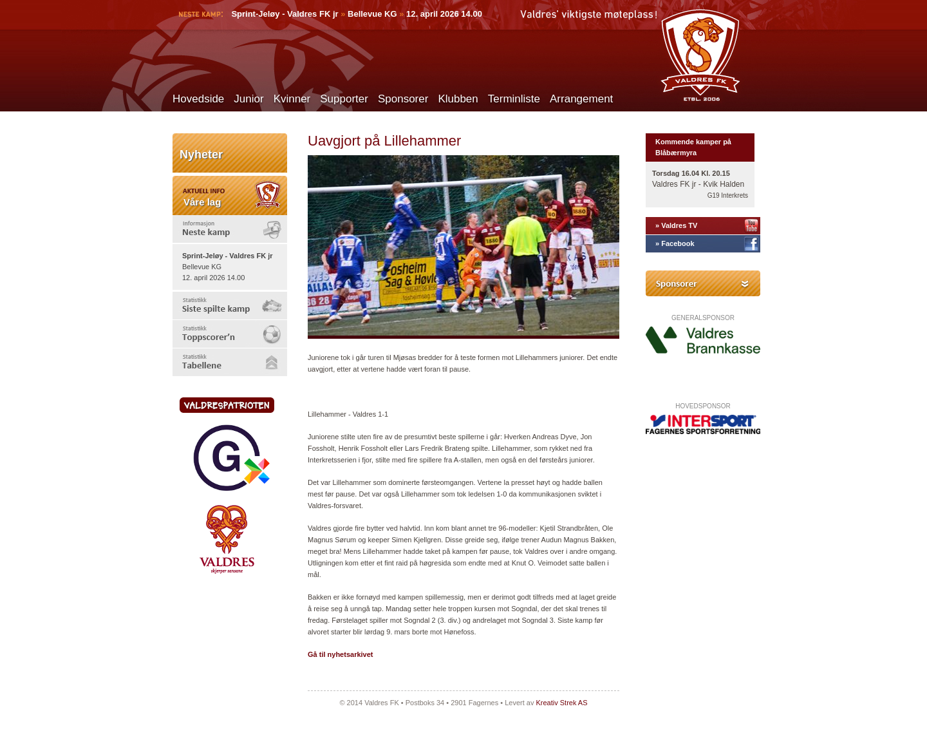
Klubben (458, 99)
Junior (248, 99)
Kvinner (292, 99)
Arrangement (581, 99)
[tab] (230, 229)
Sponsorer (403, 99)
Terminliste (514, 99)
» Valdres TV (676, 225)
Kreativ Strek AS (561, 703)
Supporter (344, 99)
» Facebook (675, 243)
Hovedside (198, 99)
